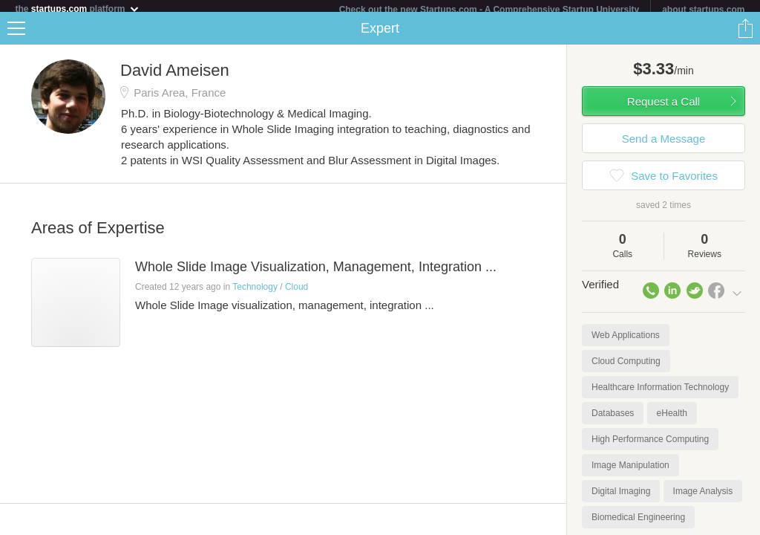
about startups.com (703, 9)
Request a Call (663, 107)
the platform (77, 8)
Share (745, 34)
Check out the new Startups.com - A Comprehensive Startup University (489, 9)
